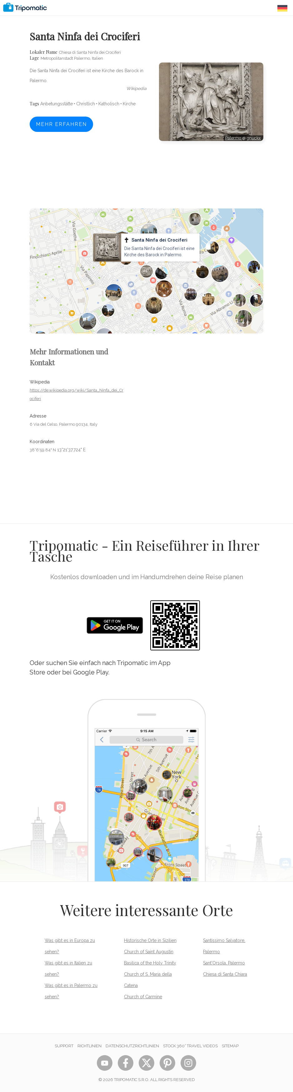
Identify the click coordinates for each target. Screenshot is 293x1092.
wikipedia (136, 88)
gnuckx (254, 138)
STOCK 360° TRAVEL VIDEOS (190, 1046)
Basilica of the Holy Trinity (150, 962)
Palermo (233, 138)
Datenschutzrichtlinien (132, 1046)
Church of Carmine (143, 996)
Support (64, 1046)
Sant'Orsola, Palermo (224, 962)
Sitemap (230, 1046)
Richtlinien (89, 1046)
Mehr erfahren (61, 124)
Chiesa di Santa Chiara (225, 974)
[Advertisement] (211, 169)
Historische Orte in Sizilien (150, 940)
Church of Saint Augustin (148, 951)
